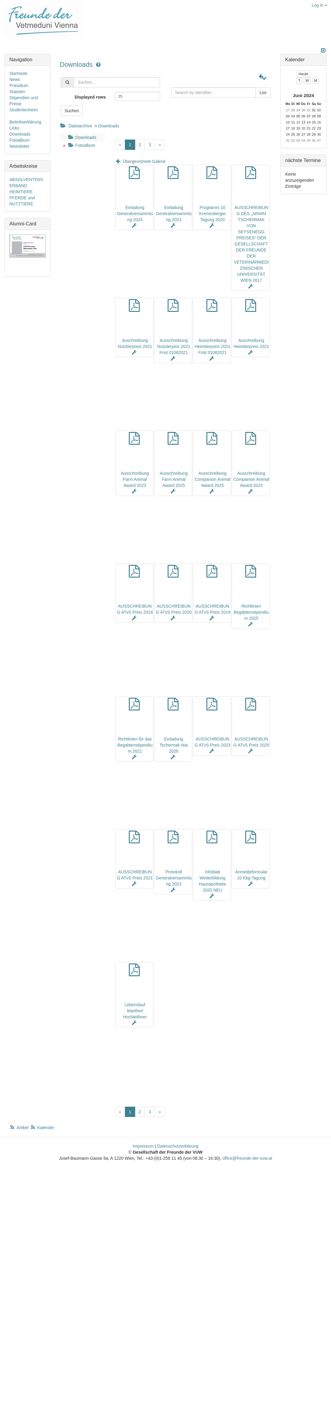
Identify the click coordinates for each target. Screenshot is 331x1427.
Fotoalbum (80, 145)
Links (14, 128)
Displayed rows (90, 97)
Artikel (19, 1127)
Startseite (18, 73)
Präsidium (18, 85)
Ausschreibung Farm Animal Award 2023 (135, 479)
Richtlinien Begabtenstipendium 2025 (251, 612)
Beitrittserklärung (25, 122)
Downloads (77, 64)
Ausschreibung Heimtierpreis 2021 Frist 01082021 (212, 346)
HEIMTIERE (20, 191)
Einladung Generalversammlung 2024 (135, 213)
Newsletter (19, 146)
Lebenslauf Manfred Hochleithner (135, 1010)
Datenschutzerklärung (177, 1146)
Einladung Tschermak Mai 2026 (173, 745)
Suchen (72, 110)
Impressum (143, 1146)
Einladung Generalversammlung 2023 (174, 213)
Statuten (17, 91)
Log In (319, 5)
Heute (303, 74)
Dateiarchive (80, 125)
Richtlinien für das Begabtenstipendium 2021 (134, 745)
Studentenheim (23, 109)
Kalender (42, 1127)
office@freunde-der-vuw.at (247, 1158)
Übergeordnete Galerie (140, 161)
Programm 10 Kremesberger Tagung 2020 (212, 213)
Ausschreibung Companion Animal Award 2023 (251, 479)
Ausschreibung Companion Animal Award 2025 (212, 479)
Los (262, 92)
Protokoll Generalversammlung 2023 (174, 877)
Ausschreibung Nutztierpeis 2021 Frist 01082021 (173, 346)
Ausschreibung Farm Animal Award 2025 (174, 479)
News (14, 79)
